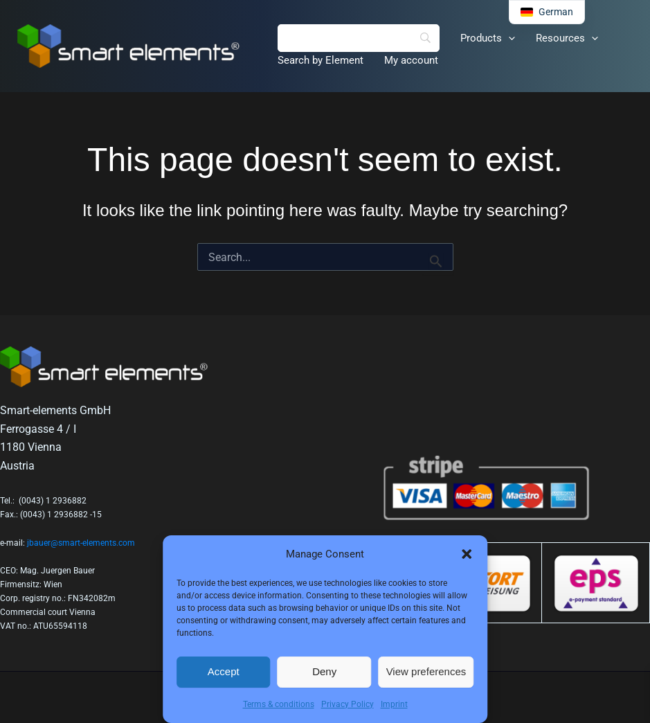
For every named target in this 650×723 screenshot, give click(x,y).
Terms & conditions (278, 704)
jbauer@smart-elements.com (81, 543)
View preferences (426, 671)
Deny (324, 671)
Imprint (394, 704)
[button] (466, 554)
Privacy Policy (347, 704)
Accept (224, 671)
